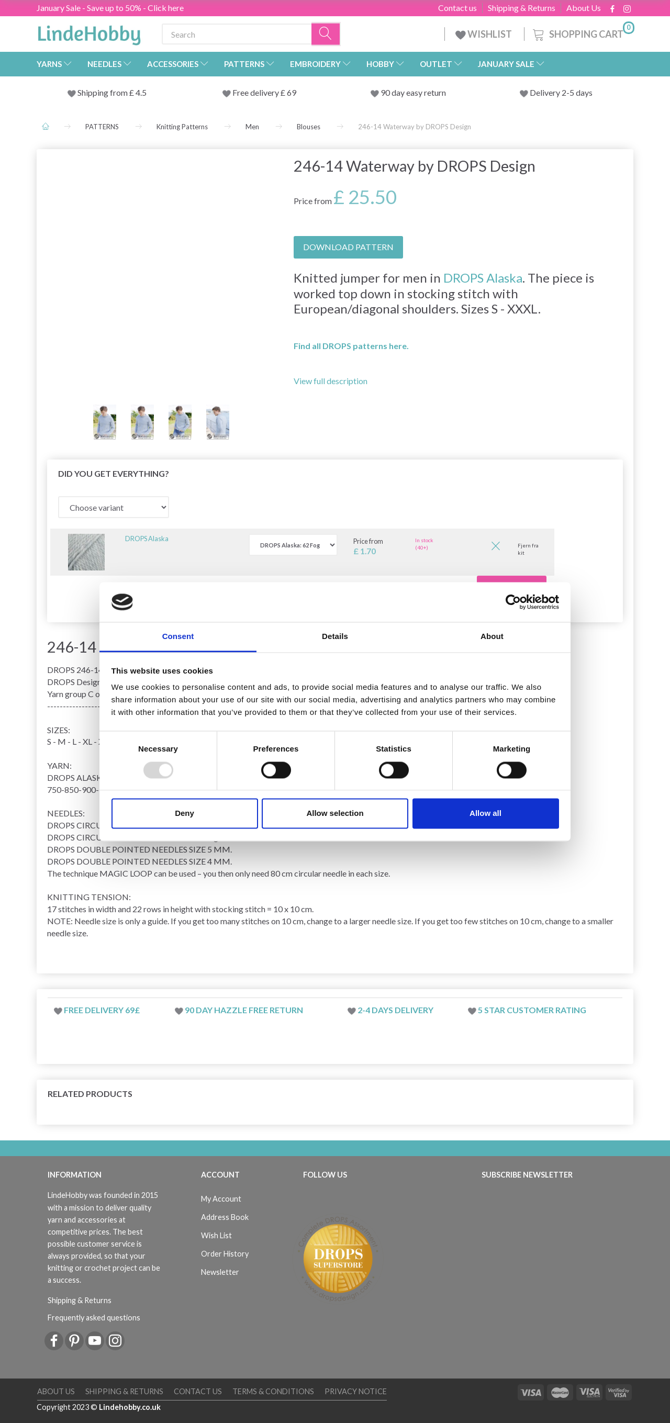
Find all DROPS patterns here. (351, 346)
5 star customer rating (532, 1010)
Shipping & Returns (521, 8)
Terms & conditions (273, 1391)
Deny (184, 813)
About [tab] (492, 636)
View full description (330, 381)
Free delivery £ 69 (264, 92)
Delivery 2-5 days (561, 92)
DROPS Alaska (482, 277)
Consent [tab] (178, 636)
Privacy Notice (356, 1391)
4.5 (140, 92)
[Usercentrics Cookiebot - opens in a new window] (513, 602)
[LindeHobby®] (89, 31)
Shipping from (103, 92)
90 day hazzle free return (244, 1010)
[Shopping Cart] (582, 33)
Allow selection (334, 813)
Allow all (485, 813)
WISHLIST (484, 34)
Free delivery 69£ (102, 1010)
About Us (583, 8)
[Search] (326, 34)
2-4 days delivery (395, 1010)
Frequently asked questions (94, 1317)
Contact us (457, 8)
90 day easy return (413, 92)
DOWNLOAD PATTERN (348, 247)
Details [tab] (335, 636)
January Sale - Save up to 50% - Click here (110, 8)
